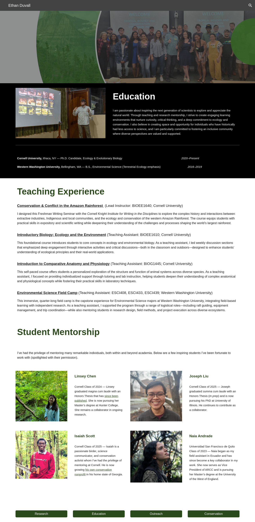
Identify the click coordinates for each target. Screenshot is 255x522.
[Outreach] (156, 514)
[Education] (98, 514)
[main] (175, 96)
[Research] (41, 514)
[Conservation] (213, 514)
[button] (250, 5)
